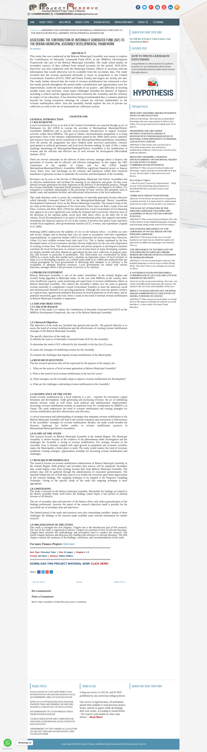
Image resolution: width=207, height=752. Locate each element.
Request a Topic (82, 22)
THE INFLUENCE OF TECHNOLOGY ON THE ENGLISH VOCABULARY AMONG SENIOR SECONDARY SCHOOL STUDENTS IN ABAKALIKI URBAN (153, 253)
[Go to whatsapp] (8, 743)
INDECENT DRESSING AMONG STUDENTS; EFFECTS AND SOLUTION (153, 114)
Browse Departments (124, 22)
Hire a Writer (65, 22)
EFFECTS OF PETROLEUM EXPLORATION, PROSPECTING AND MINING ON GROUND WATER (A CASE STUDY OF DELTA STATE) (52, 704)
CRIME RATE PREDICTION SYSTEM (149, 195)
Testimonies (158, 22)
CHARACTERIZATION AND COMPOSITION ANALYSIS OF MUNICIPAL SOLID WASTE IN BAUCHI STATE (52, 721)
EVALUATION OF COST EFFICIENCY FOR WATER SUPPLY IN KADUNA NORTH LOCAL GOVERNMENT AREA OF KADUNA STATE (52, 694)
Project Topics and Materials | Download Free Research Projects (113, 744)
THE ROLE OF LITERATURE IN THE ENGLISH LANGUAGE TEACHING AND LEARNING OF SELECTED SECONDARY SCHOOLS (151, 212)
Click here (69, 544)
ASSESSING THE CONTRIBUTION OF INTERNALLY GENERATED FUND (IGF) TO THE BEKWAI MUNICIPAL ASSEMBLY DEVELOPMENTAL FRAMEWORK (77, 41)
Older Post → (120, 582)
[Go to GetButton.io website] (8, 749)
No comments (35, 48)
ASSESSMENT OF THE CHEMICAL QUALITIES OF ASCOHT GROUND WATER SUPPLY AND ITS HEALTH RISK (53, 731)
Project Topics (48, 21)
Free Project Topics (140, 180)
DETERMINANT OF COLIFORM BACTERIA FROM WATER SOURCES (51, 712)
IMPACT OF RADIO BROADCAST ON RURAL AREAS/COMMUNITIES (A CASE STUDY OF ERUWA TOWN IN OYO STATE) (153, 293)
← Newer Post (37, 582)
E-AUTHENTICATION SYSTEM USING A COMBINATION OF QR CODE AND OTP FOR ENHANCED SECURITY (153, 275)
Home (32, 22)
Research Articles (102, 22)
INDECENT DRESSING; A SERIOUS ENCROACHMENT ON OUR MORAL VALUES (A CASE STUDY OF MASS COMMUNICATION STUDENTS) (153, 161)
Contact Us (143, 22)
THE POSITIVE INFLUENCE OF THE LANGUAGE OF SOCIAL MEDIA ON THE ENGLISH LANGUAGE (151, 231)
